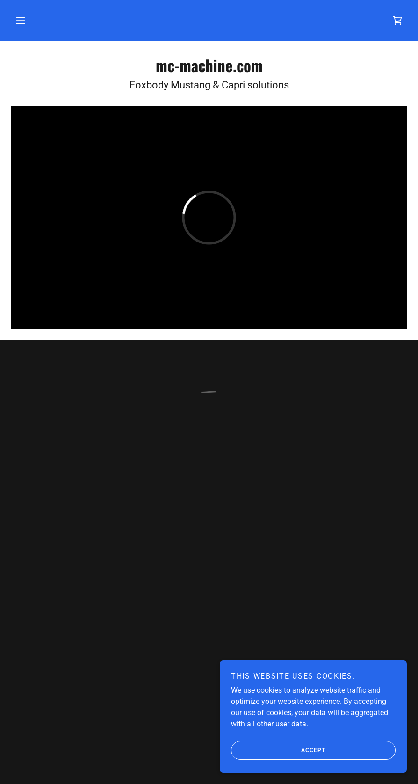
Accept (278, 750)
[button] (20, 20)
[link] (209, 69)
